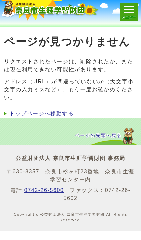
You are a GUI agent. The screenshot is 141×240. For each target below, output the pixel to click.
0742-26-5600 (44, 190)
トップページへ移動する (41, 113)
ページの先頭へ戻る (98, 135)
